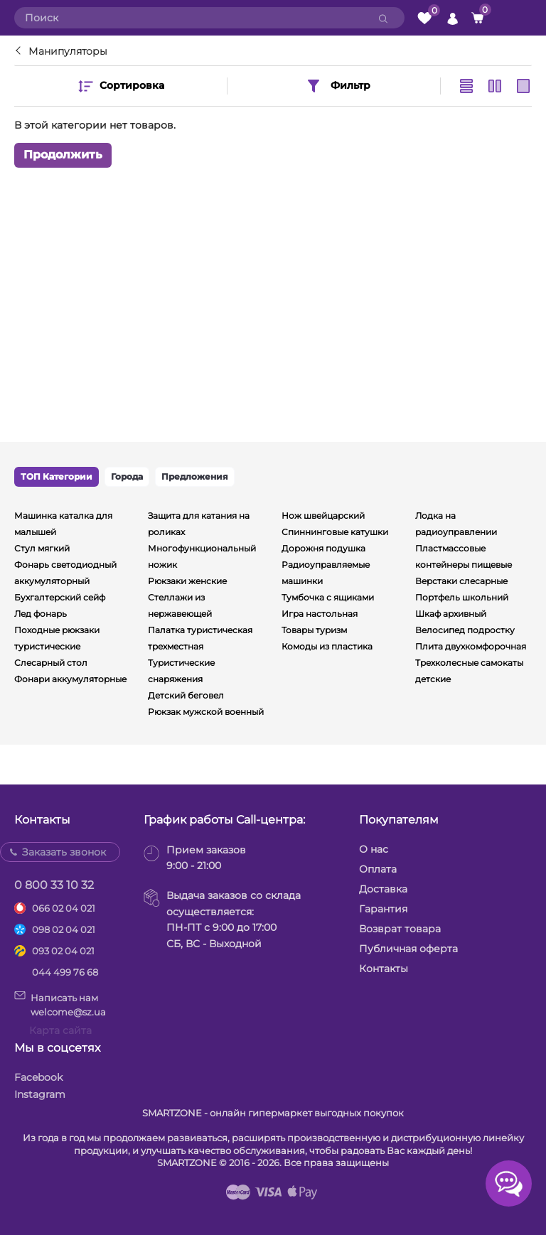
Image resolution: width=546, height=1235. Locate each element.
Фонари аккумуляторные (70, 679)
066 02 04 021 (63, 908)
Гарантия (383, 908)
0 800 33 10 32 (54, 885)
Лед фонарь (40, 613)
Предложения (194, 476)
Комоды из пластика (327, 646)
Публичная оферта (408, 948)
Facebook (38, 1077)
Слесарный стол (50, 662)
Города (127, 476)
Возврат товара (400, 928)
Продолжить (62, 154)
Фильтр (337, 86)
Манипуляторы (67, 51)
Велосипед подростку (465, 630)
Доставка (383, 889)
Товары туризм (314, 630)
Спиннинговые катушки (335, 532)
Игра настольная (320, 613)
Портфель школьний (461, 597)
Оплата (378, 869)
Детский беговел (186, 695)
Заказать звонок (64, 852)
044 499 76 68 (65, 972)
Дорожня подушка (323, 548)
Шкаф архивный (450, 613)
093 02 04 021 (63, 950)
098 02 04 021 (63, 929)
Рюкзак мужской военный (206, 711)
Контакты (383, 968)
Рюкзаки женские (187, 581)
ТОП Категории (56, 476)
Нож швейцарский (323, 515)
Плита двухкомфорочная (470, 646)
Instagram (39, 1094)
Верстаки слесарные (461, 581)
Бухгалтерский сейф (59, 597)
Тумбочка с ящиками (328, 597)
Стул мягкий (42, 548)
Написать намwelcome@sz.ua (60, 1004)
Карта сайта (60, 1030)
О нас (373, 849)
